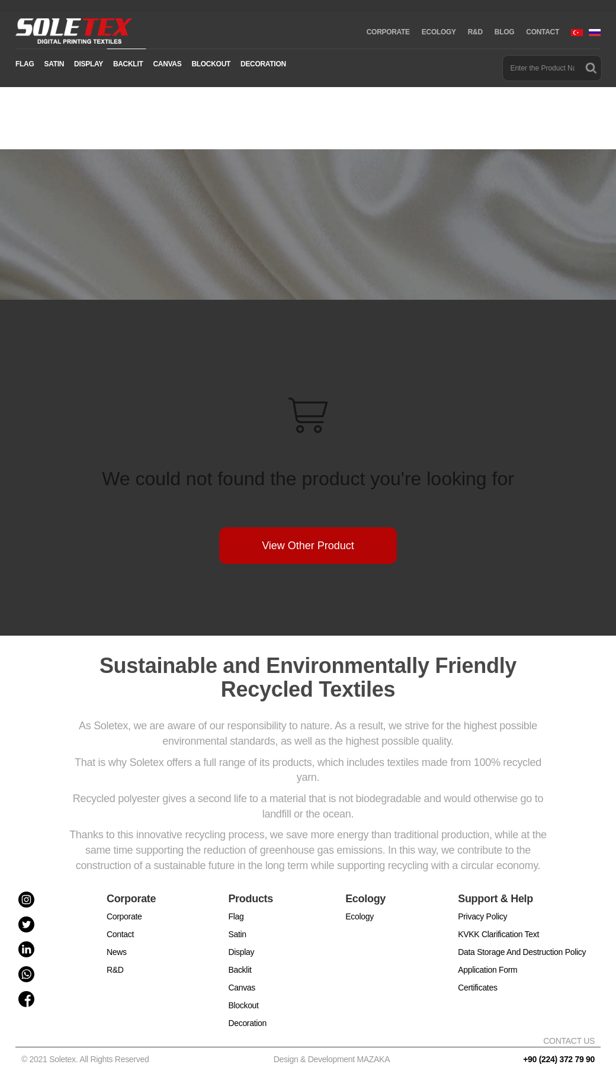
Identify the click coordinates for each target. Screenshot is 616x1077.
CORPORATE (388, 32)
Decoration (247, 1023)
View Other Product (308, 546)
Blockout (243, 1005)
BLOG (504, 32)
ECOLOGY (439, 32)
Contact (120, 934)
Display (241, 952)
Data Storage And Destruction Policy (522, 952)
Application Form (487, 970)
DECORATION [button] (263, 64)
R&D (475, 32)
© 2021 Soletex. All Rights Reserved (87, 1059)
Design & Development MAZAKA (332, 1059)
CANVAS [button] (167, 64)
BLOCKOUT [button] (210, 64)
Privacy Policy (482, 916)
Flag (235, 916)
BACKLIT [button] (128, 64)
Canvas (241, 987)
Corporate (124, 916)
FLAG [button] (24, 64)
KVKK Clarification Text (498, 934)
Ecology (359, 916)
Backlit (239, 970)
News (117, 952)
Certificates (477, 987)
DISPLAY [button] (88, 64)
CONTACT (542, 32)
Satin (237, 934)
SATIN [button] (54, 64)
